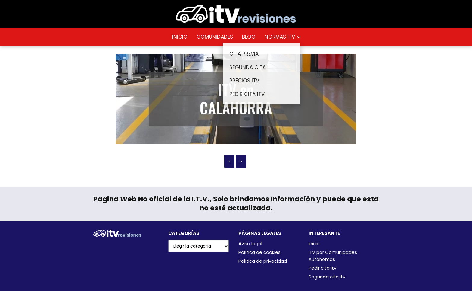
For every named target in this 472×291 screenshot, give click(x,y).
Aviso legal (250, 243)
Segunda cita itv (327, 276)
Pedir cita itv (322, 268)
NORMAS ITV (280, 36)
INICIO (180, 36)
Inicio (314, 243)
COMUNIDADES (215, 36)
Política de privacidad (262, 261)
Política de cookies (259, 252)
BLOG (249, 36)
